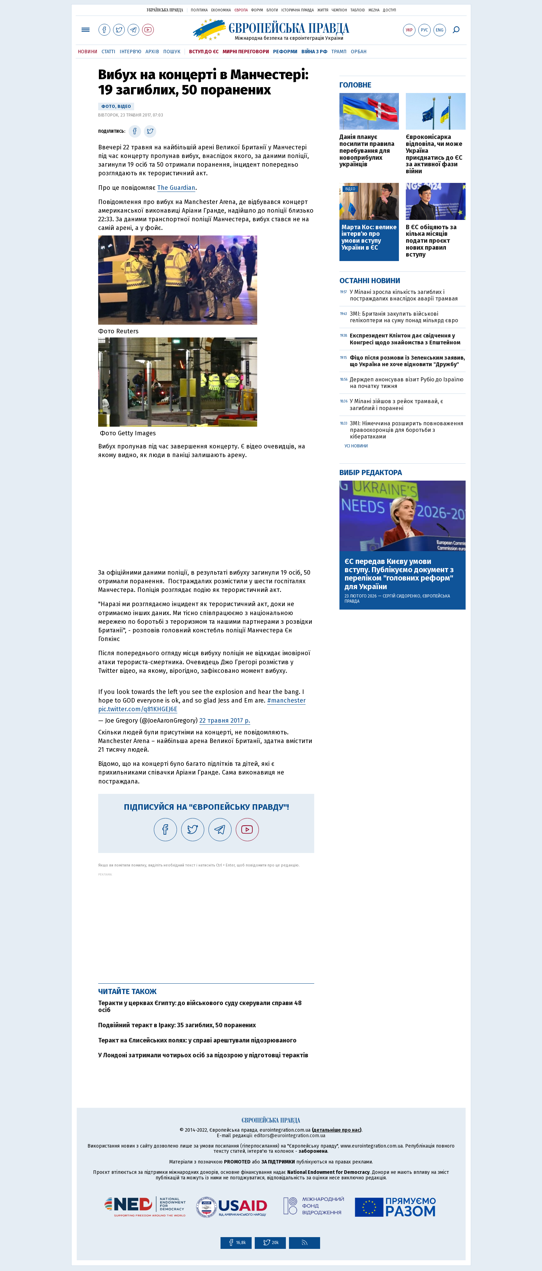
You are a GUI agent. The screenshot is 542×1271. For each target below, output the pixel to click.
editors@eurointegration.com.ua (289, 1136)
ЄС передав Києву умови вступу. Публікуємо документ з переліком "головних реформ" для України (399, 574)
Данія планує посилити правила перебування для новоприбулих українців (366, 151)
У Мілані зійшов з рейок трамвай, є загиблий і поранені (396, 404)
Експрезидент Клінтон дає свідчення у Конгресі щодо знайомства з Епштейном (405, 338)
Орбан (358, 52)
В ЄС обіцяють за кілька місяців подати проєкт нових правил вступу (431, 241)
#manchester (286, 700)
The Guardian (176, 188)
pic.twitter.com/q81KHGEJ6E (137, 709)
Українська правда (165, 9)
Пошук (171, 52)
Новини (87, 52)
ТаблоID (358, 10)
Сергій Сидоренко (401, 596)
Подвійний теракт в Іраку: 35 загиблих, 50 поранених (177, 1025)
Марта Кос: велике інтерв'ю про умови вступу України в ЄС (369, 237)
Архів (152, 52)
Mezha (374, 10)
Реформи (285, 52)
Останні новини (369, 280)
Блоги (272, 10)
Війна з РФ (314, 52)
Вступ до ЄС (203, 52)
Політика (199, 10)
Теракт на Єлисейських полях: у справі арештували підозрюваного (197, 1040)
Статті (108, 52)
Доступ (389, 10)
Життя (322, 10)
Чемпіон (339, 10)
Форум (257, 10)
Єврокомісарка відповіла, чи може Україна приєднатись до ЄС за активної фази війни (434, 154)
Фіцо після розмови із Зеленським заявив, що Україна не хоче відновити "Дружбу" (407, 361)
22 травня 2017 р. (224, 720)
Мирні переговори (246, 52)
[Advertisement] (206, 924)
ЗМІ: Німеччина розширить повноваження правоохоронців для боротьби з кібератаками (407, 430)
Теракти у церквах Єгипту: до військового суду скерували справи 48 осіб (200, 1006)
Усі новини (356, 446)
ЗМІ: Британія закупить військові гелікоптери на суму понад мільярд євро (404, 317)
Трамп (339, 52)
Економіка (221, 10)
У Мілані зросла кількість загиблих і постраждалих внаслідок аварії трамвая (404, 295)
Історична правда (297, 10)
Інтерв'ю (130, 52)
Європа (241, 10)
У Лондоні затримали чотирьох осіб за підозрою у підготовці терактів (203, 1055)
